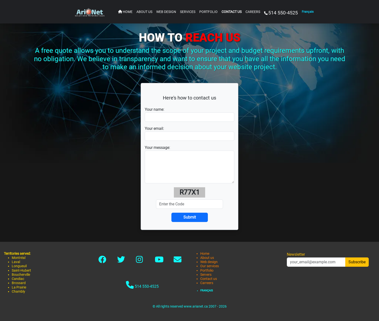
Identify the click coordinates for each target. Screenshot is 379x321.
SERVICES (187, 12)
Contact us (208, 279)
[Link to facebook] (102, 261)
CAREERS (252, 12)
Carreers (206, 283)
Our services (209, 266)
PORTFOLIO (208, 12)
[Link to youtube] (159, 261)
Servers (206, 275)
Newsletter (296, 254)
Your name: (154, 109)
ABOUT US (144, 12)
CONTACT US (232, 12)
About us (207, 258)
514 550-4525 (142, 285)
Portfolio (206, 270)
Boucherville (21, 275)
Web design (209, 262)
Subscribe (357, 262)
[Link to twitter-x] (121, 261)
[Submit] (189, 217)
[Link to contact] (177, 261)
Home (204, 254)
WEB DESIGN (166, 12)
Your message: (157, 147)
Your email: (154, 128)
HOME (125, 12)
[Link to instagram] (139, 261)
